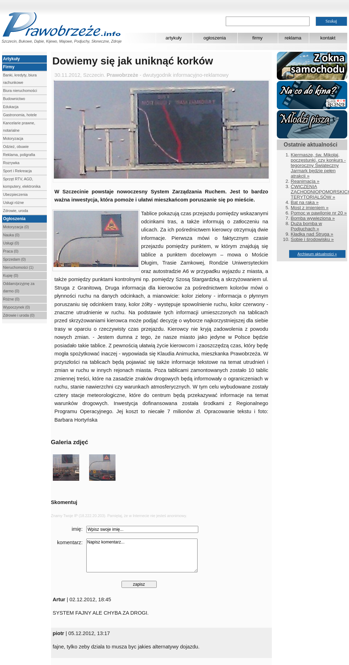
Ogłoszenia (14, 218)
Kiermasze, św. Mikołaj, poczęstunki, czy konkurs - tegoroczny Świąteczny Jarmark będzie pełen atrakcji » (318, 165)
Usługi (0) (11, 243)
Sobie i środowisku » (312, 239)
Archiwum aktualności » (317, 254)
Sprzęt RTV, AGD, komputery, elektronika (21, 182)
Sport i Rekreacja (17, 171)
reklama (293, 38)
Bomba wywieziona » (313, 218)
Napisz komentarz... (142, 555)
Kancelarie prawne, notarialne (19, 126)
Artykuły (11, 58)
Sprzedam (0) (14, 259)
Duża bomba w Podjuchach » (306, 226)
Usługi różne (13, 202)
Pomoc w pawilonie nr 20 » (319, 213)
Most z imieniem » (310, 207)
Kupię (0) (10, 275)
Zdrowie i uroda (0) (19, 315)
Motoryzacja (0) (16, 227)
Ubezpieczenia (15, 194)
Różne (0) (11, 299)
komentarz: (70, 542)
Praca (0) (11, 251)
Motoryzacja (13, 138)
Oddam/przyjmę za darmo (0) (19, 287)
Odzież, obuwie (16, 146)
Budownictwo (14, 99)
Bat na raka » (305, 202)
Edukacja (11, 107)
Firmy (9, 66)
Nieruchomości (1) (18, 267)
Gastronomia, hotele (20, 115)
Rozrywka (11, 163)
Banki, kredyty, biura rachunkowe (20, 79)
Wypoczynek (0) (16, 307)
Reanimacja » (305, 181)
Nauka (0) (11, 235)
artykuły (174, 38)
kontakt (328, 38)
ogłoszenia (215, 38)
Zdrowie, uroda (15, 211)
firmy (258, 38)
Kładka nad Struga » (312, 234)
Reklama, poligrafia (19, 155)
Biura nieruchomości (20, 90)
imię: (77, 529)
